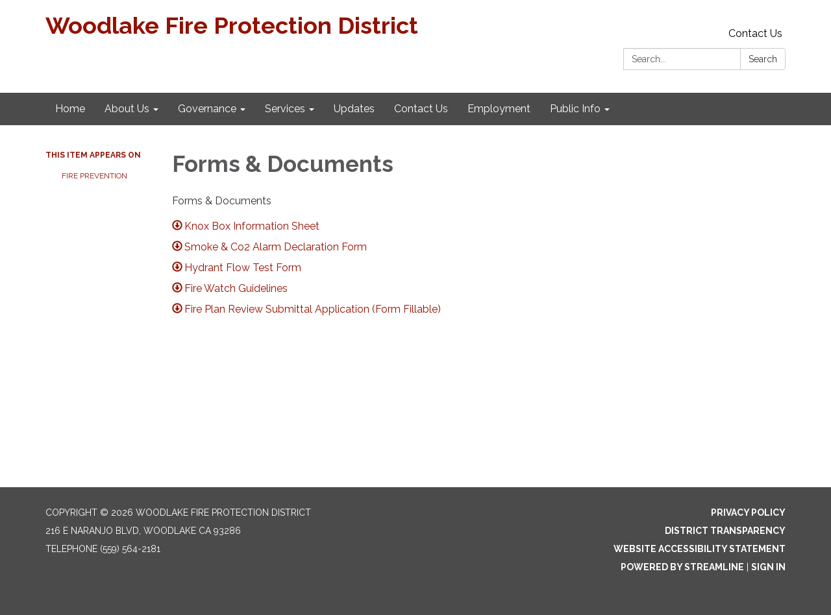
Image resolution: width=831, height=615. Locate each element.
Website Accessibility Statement (700, 549)
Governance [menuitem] (207, 108)
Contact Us (755, 33)
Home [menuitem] (70, 108)
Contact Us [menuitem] (421, 108)
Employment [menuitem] (498, 108)
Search (763, 59)
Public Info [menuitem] (575, 108)
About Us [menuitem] (127, 108)
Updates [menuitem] (354, 108)
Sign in (768, 567)
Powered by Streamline (682, 567)
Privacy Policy (748, 512)
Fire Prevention (95, 175)
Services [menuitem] (285, 108)
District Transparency (725, 530)
